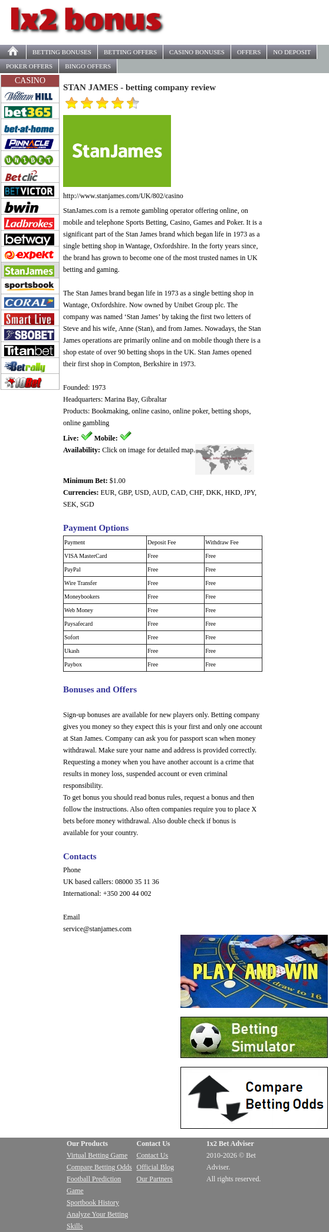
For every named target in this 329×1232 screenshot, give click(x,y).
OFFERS (130, 51)
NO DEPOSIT (292, 51)
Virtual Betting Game (97, 1155)
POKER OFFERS (29, 66)
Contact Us (153, 1155)
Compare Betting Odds (99, 1167)
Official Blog (155, 1167)
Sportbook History (93, 1202)
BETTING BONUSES (61, 51)
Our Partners (155, 1179)
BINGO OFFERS (88, 66)
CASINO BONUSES (197, 51)
